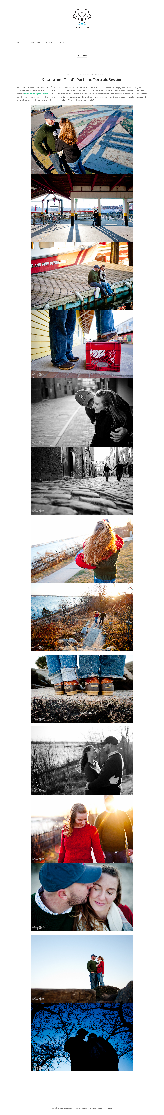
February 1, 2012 (68, 75)
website (49, 43)
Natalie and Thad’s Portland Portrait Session (82, 79)
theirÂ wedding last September (37, 94)
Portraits (98, 75)
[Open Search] (146, 43)
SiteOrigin (108, 1108)
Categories (21, 43)
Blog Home (36, 43)
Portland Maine (86, 75)
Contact (61, 43)
